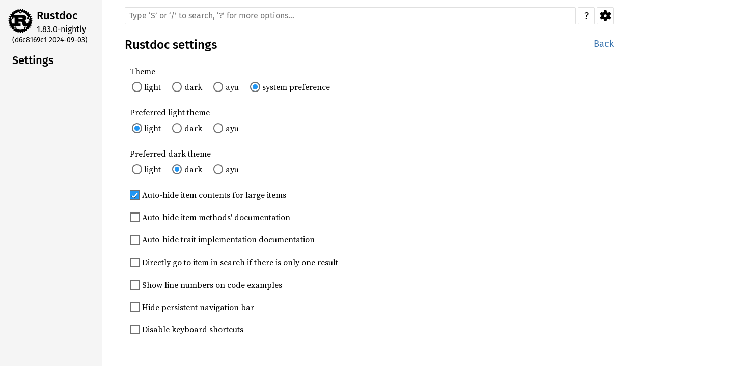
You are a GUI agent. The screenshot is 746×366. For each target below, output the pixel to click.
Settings (605, 15)
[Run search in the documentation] (350, 15)
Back (604, 43)
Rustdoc (57, 15)
